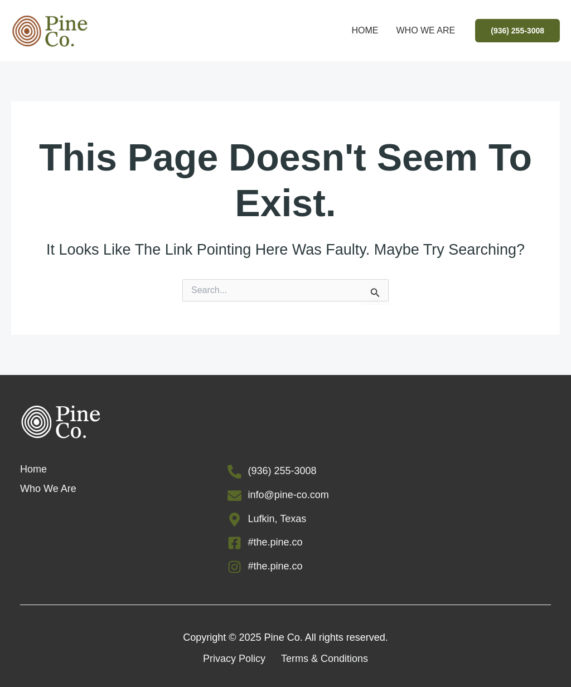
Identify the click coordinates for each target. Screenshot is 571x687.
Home (364, 30)
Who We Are (425, 30)
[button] (517, 30)
